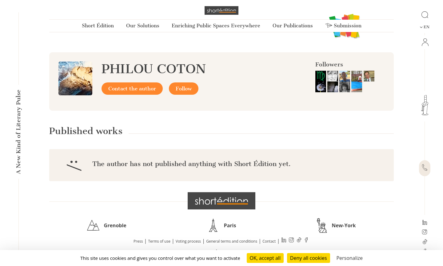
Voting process (188, 241)
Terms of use (159, 241)
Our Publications (293, 26)
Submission (343, 26)
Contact (269, 241)
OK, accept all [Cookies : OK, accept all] (265, 258)
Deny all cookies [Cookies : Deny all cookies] (308, 258)
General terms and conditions (231, 241)
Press (138, 241)
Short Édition (98, 26)
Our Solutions (142, 26)
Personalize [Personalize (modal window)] (349, 258)
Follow (184, 88)
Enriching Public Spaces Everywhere (216, 26)
